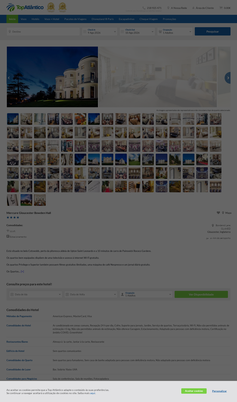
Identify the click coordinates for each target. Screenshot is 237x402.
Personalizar (219, 391)
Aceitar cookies (194, 390)
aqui (92, 393)
